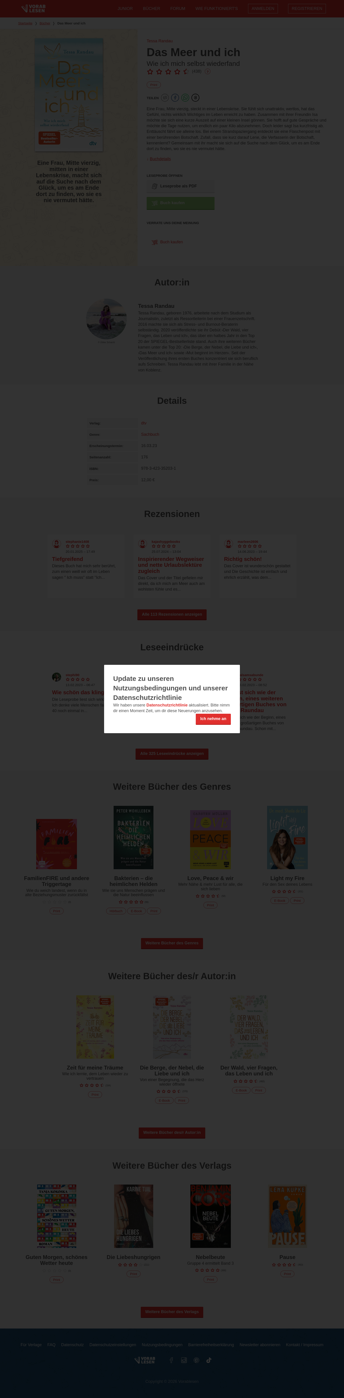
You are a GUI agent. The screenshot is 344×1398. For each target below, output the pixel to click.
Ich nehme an (213, 718)
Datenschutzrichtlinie (167, 705)
